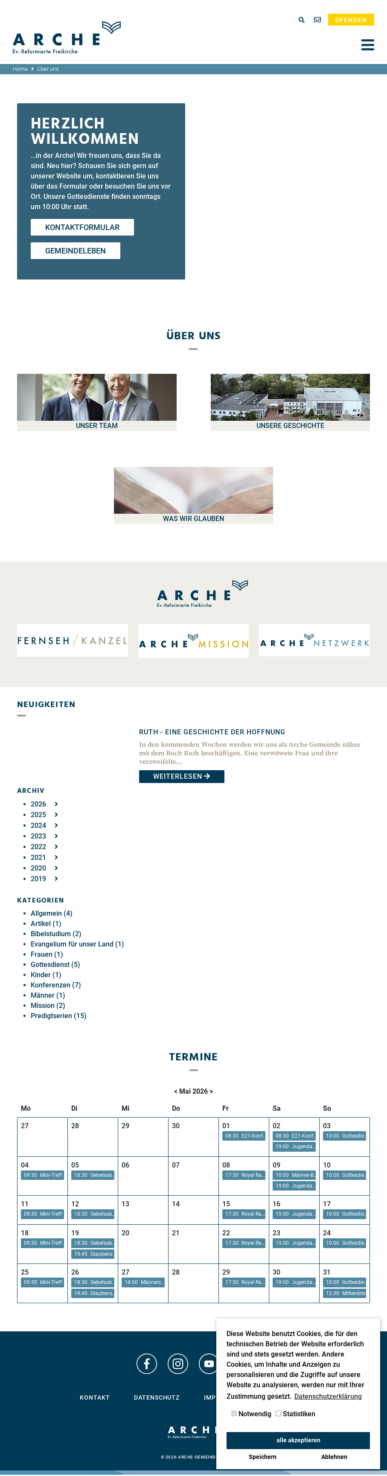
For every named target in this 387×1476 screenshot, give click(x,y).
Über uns (48, 69)
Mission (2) (48, 1005)
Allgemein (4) (52, 913)
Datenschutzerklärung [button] (328, 1396)
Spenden (351, 20)
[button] (243, 1136)
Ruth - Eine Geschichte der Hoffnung (212, 732)
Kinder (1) (46, 975)
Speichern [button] (262, 1457)
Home (20, 69)
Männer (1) (48, 995)
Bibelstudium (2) (56, 934)
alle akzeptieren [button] (298, 1440)
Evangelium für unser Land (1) (77, 944)
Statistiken (295, 1414)
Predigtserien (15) (59, 1016)
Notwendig (251, 1414)
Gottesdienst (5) (55, 965)
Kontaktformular (82, 227)
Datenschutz (157, 1398)
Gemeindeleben (75, 250)
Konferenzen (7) (56, 985)
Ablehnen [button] (334, 1457)
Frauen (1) (47, 954)
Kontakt (95, 1398)
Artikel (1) (46, 924)
